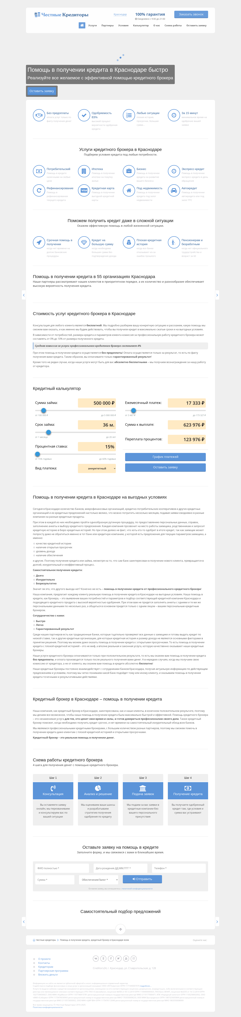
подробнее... (145, 986)
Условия (123, 25)
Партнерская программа (53, 971)
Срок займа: (45, 424)
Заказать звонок (191, 14)
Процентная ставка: (51, 446)
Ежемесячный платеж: (143, 402)
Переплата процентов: (143, 439)
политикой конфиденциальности (137, 889)
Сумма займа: (46, 402)
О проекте (44, 959)
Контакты (44, 963)
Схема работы (173, 25)
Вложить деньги (48, 975)
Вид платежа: (46, 468)
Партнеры (107, 25)
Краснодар (120, 14)
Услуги (92, 25)
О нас (156, 25)
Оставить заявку (196, 25)
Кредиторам (45, 967)
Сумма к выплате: (139, 424)
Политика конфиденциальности (48, 1008)
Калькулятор (141, 25)
